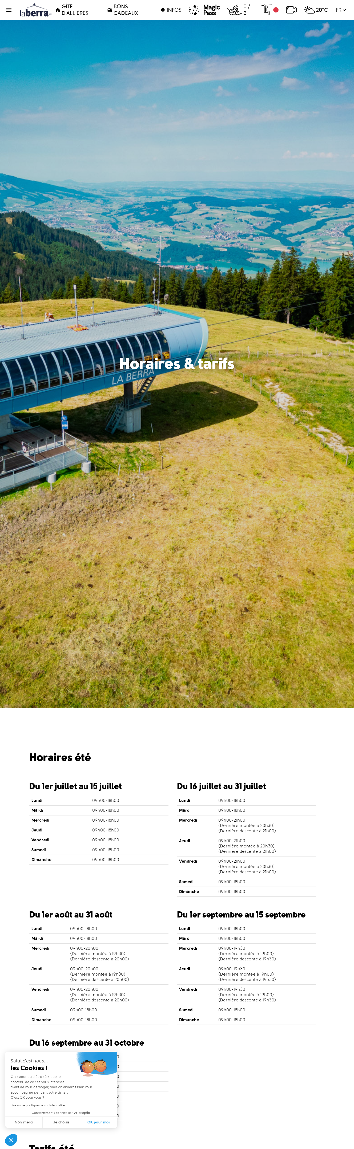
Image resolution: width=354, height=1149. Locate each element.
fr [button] (341, 10)
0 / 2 (238, 9)
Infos (171, 10)
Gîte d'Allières (71, 9)
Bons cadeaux (122, 9)
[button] (12, 10)
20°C (316, 10)
